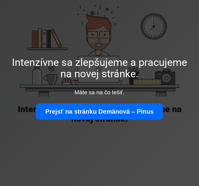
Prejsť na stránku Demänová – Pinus (99, 111)
